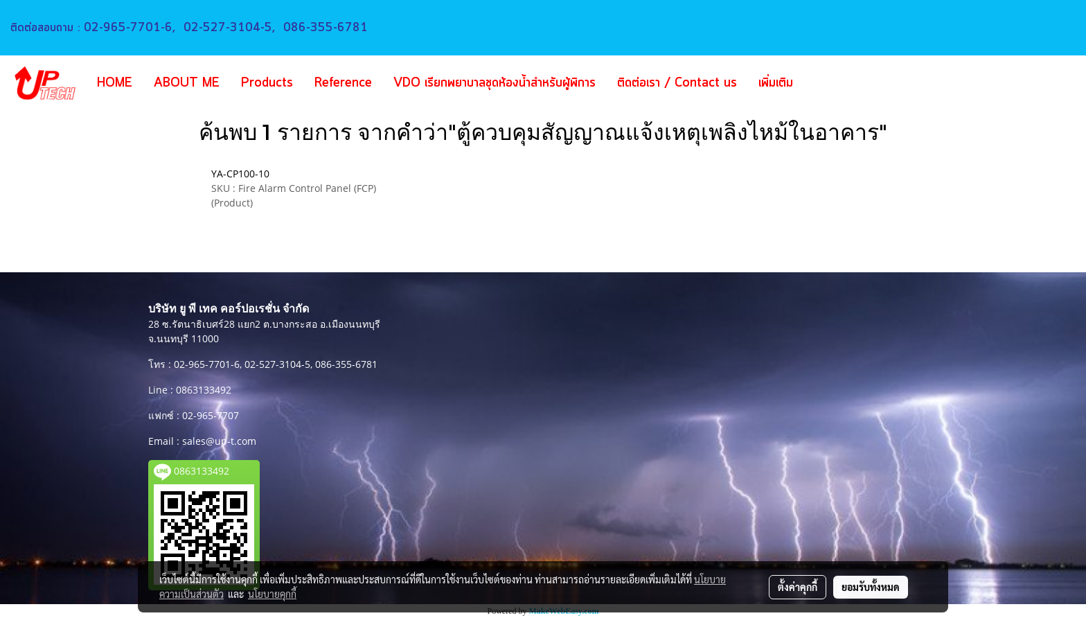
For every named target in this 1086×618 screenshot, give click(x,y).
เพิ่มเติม (775, 83)
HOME (114, 83)
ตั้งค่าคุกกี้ (797, 587)
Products (267, 83)
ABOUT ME (187, 83)
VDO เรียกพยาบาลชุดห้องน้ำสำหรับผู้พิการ (494, 83)
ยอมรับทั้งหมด (871, 587)
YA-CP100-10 (240, 173)
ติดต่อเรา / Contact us (677, 83)
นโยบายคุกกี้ (272, 594)
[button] (824, 83)
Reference (343, 83)
